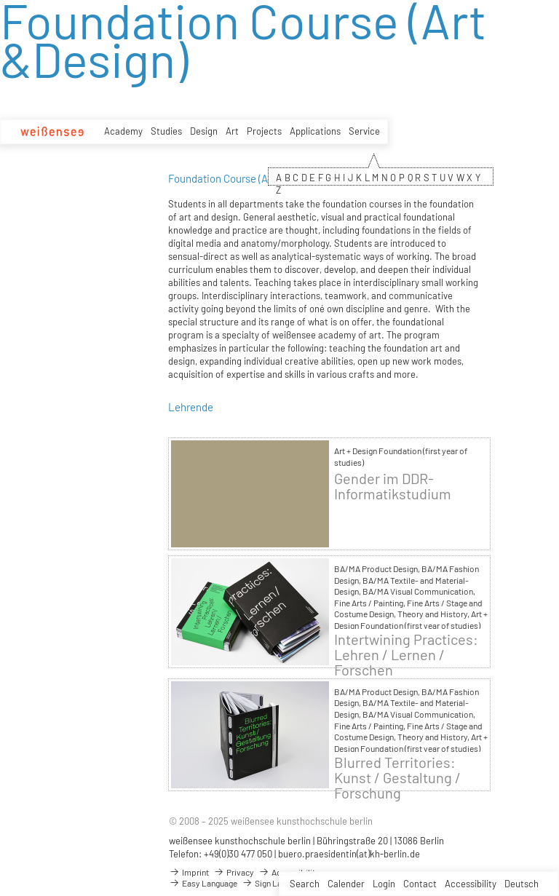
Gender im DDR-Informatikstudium (392, 486)
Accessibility (470, 883)
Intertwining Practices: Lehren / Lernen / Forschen (406, 655)
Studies (166, 131)
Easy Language (203, 883)
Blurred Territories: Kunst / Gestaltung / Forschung (397, 778)
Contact (420, 883)
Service (364, 131)
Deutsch (521, 883)
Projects (264, 131)
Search (305, 883)
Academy (123, 131)
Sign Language (275, 883)
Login (384, 883)
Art (232, 131)
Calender (346, 883)
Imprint (189, 872)
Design (204, 131)
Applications (315, 131)
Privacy (233, 872)
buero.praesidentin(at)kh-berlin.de (349, 854)
